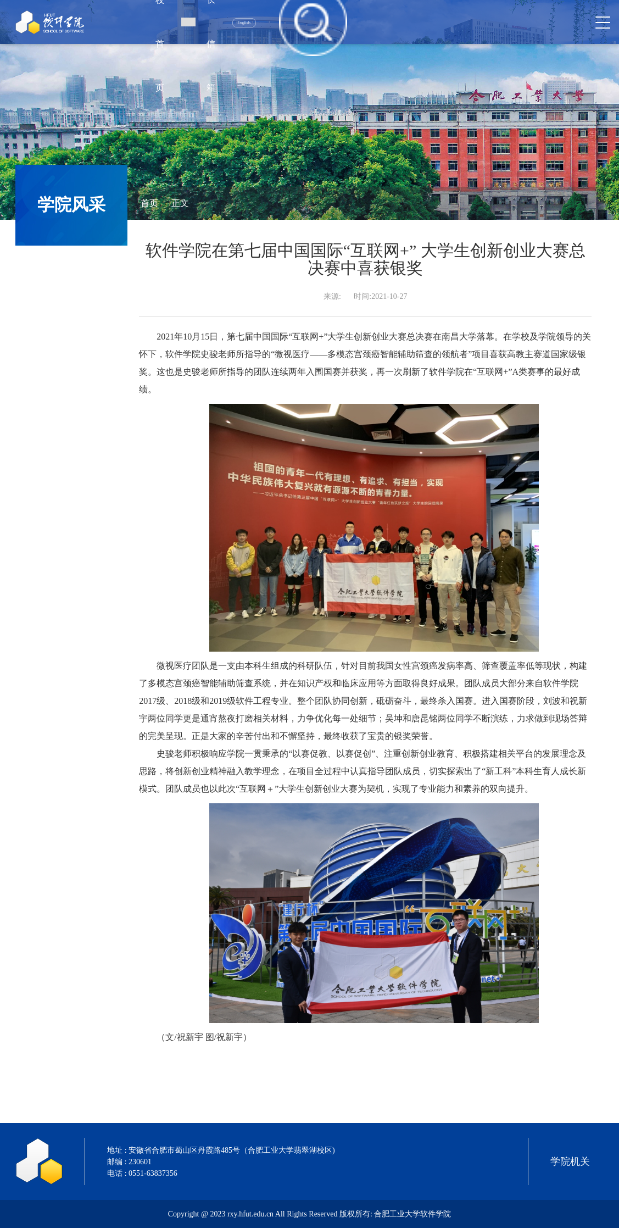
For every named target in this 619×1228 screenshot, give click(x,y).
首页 (149, 203)
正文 (180, 203)
